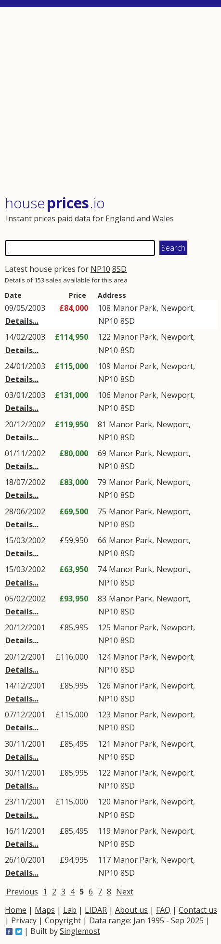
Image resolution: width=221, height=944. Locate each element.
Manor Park (134, 308)
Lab (70, 910)
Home (15, 910)
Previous (22, 891)
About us (131, 910)
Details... (22, 321)
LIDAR (96, 910)
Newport (177, 308)
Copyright (63, 920)
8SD (119, 269)
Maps (45, 910)
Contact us (198, 910)
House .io (55, 203)
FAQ (163, 910)
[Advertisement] (111, 102)
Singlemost (80, 931)
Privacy (24, 920)
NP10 (100, 269)
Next (124, 891)
